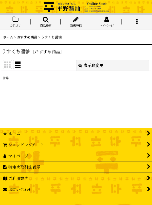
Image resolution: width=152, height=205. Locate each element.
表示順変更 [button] (91, 65)
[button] (46, 22)
